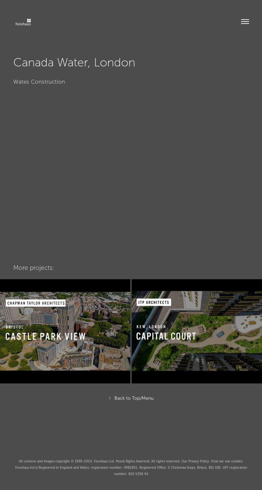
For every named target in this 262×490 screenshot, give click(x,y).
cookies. (237, 461)
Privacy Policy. (199, 461)
